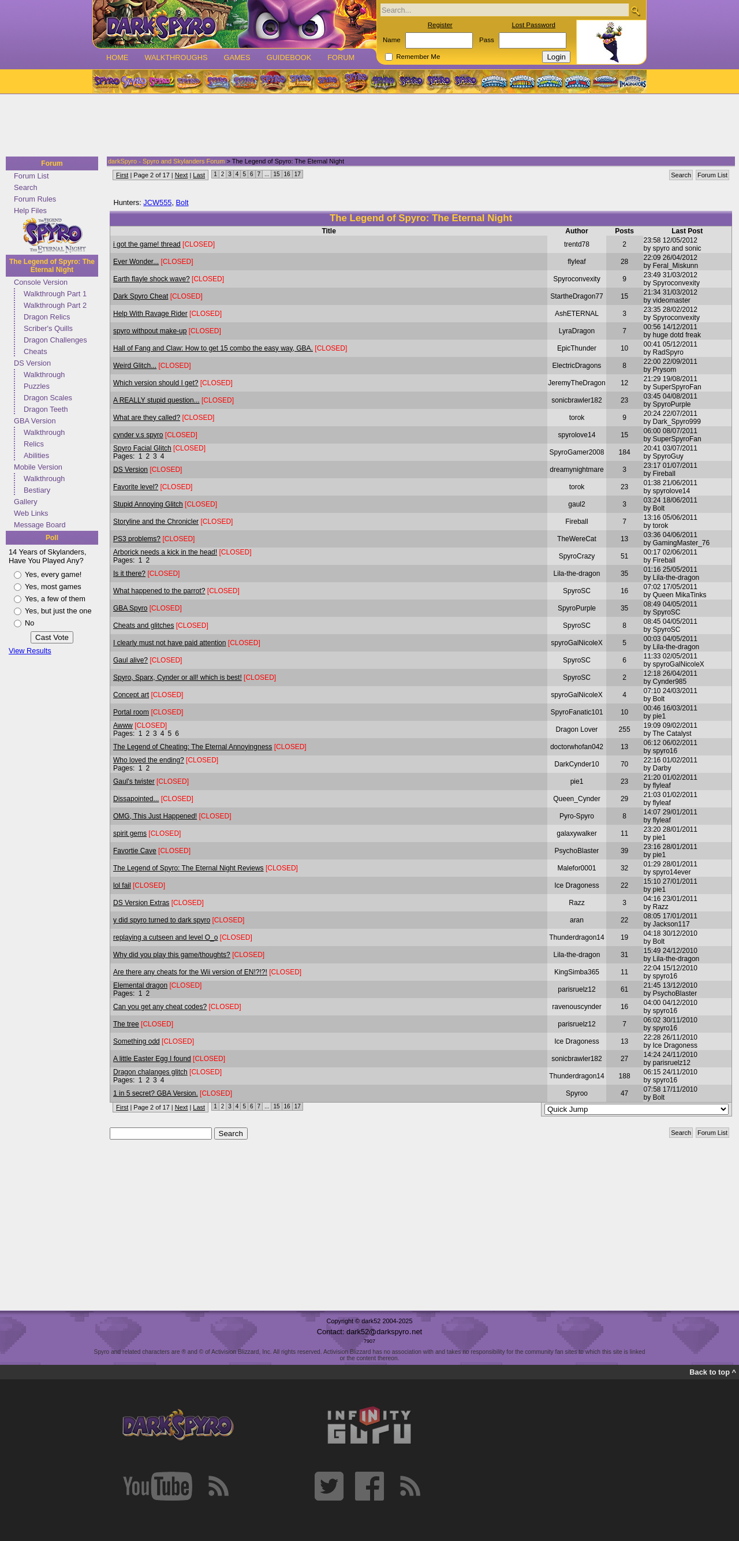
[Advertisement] (366, 126)
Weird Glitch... (134, 366)
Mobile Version (38, 467)
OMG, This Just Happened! (155, 816)
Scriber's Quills (48, 328)
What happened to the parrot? (159, 591)
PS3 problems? (137, 539)
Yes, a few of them (55, 598)
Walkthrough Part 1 (55, 293)
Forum (340, 57)
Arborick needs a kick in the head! (165, 552)
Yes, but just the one (58, 610)
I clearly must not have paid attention (169, 643)
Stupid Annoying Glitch (148, 504)
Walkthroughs (175, 57)
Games (236, 57)
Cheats (35, 351)
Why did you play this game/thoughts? (171, 955)
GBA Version (35, 420)
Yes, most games (53, 586)
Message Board (40, 524)
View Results (30, 650)
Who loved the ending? (148, 760)
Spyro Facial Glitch (142, 448)
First (122, 175)
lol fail (122, 885)
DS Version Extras (141, 903)
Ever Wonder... (136, 262)
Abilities (36, 455)
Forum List (31, 176)
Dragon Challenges (55, 340)
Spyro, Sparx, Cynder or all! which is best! (177, 677)
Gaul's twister (134, 781)
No (29, 623)
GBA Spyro (130, 608)
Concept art (131, 695)
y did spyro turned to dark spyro (161, 920)
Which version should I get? (155, 383)
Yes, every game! (53, 574)
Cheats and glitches (143, 625)
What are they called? (146, 418)
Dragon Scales (48, 397)
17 (297, 174)
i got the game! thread (147, 244)
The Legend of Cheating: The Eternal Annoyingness (192, 747)
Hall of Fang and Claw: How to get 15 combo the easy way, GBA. (213, 348)
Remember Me (418, 56)
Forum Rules (35, 199)
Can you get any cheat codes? (160, 1007)
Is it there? (129, 574)
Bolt (182, 202)
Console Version (41, 282)
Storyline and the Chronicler (156, 522)
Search (26, 187)
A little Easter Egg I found (152, 1059)
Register (440, 24)
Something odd (136, 1041)
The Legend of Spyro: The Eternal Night (52, 266)
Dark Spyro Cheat (140, 296)
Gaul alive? (130, 660)
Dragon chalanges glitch (150, 1072)
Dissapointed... (136, 799)
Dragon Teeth (46, 409)
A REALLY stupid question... (156, 400)
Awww (123, 725)
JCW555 (157, 202)
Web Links (31, 513)
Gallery (26, 501)
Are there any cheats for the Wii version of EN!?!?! (190, 972)
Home (117, 57)
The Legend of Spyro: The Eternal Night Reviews (188, 868)
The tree (126, 1024)
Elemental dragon (140, 985)
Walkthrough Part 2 (55, 305)
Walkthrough (44, 374)
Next (181, 175)
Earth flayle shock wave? (151, 279)
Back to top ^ (712, 1372)
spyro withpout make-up (149, 331)
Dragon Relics (47, 316)
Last (199, 175)
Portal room (131, 712)
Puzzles (37, 386)
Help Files (30, 210)
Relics (34, 444)
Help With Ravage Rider (150, 314)
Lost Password (533, 24)
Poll (52, 538)
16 (287, 174)
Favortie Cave (134, 851)
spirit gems (130, 833)
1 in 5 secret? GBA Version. (155, 1093)
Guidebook (289, 57)
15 (276, 174)
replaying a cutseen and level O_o (165, 937)
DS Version (32, 363)
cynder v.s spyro (138, 435)
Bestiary (37, 490)
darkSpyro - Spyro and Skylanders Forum (166, 161)
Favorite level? (135, 487)
